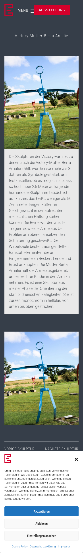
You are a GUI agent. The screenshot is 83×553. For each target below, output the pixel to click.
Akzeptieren (42, 511)
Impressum (64, 546)
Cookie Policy (20, 546)
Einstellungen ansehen (41, 536)
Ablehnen (41, 524)
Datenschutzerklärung (43, 546)
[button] (76, 459)
